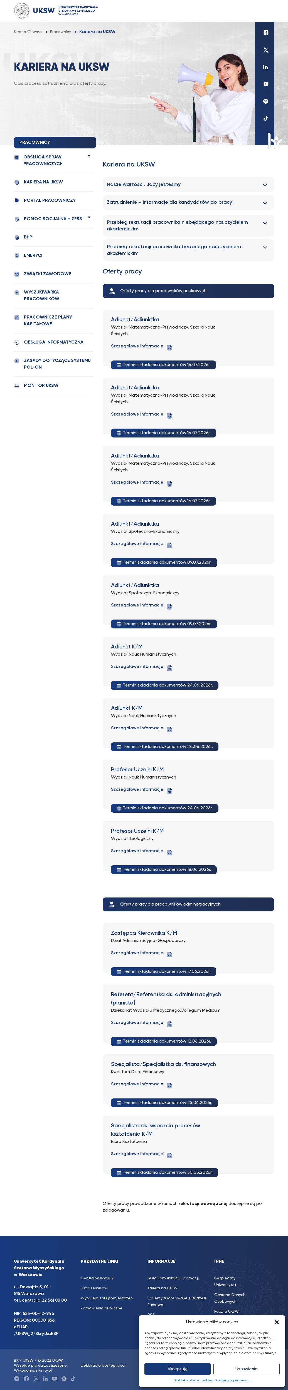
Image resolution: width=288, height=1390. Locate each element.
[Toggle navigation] (264, 10)
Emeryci (28, 256)
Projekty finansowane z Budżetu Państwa (177, 1301)
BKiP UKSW (23, 1360)
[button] (277, 1322)
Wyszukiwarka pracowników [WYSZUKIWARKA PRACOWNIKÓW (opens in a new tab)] (36, 295)
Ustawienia (246, 1369)
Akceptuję (178, 1369)
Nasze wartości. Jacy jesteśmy (144, 184)
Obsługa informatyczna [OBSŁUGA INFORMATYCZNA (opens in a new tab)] (48, 342)
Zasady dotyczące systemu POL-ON (52, 364)
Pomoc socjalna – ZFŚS (48, 219)
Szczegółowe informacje (142, 347)
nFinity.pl (44, 1370)
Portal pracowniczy (45, 201)
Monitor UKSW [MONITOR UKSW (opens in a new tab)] (36, 386)
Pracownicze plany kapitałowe (43, 320)
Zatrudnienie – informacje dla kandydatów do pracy (169, 202)
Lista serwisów (94, 1288)
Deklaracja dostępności (103, 1365)
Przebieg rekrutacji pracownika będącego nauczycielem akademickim (174, 250)
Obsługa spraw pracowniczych (38, 160)
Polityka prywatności (232, 1380)
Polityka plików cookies (193, 1380)
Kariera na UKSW (38, 182)
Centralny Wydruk (97, 1278)
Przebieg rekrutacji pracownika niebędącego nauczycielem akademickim (177, 226)
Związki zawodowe (42, 274)
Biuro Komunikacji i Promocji (173, 1278)
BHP (23, 237)
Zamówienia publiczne (101, 1308)
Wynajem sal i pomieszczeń (107, 1298)
